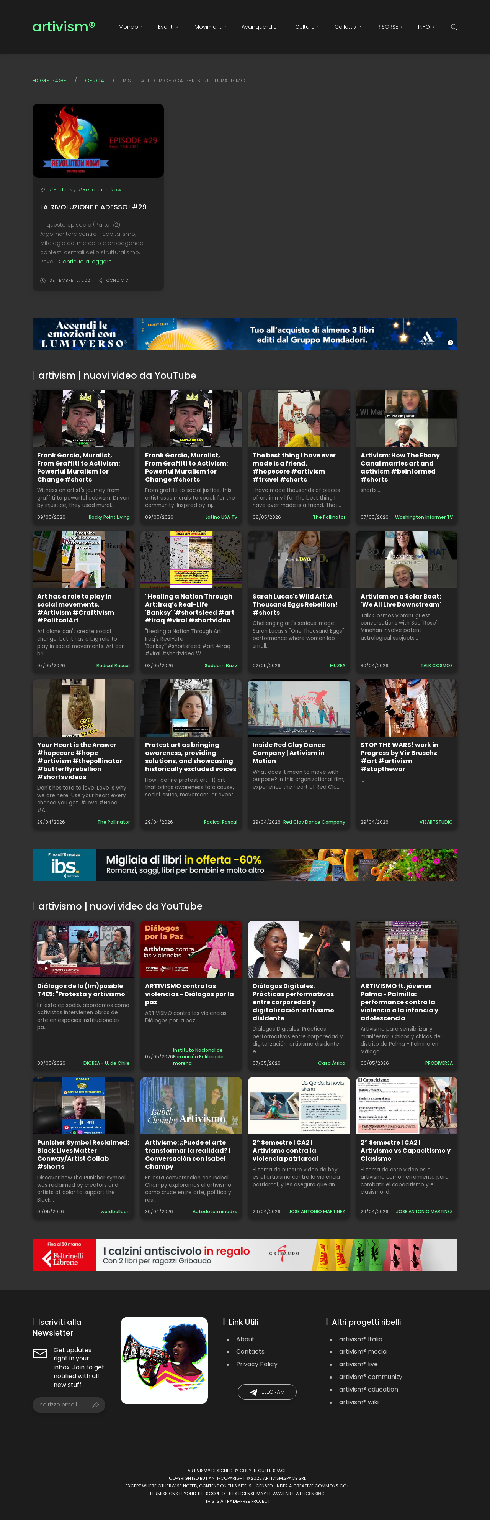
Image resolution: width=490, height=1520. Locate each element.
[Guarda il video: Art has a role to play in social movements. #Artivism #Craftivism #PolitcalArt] (83, 559)
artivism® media (363, 1351)
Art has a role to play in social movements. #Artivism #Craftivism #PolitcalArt (75, 608)
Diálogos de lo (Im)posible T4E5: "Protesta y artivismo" (82, 990)
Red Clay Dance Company (314, 822)
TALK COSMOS (436, 665)
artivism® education (368, 1389)
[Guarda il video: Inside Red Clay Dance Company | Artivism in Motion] (299, 708)
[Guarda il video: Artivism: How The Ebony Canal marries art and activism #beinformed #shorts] (407, 418)
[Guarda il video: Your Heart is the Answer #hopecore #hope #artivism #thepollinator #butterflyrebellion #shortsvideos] (83, 708)
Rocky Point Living (109, 517)
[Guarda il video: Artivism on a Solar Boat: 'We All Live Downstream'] (407, 559)
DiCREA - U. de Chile (106, 1063)
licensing (313, 1493)
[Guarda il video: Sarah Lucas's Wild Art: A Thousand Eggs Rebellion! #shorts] (299, 559)
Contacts (250, 1351)
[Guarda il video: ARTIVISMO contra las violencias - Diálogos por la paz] (191, 949)
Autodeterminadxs (215, 1211)
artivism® (64, 27)
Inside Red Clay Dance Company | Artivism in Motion (289, 752)
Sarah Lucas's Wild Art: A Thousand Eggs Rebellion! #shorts (295, 604)
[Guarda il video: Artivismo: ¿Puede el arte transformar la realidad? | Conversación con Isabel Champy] (191, 1105)
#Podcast (61, 189)
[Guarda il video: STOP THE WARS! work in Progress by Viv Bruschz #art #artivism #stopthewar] (407, 708)
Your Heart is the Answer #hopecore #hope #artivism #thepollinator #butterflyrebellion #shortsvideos (79, 760)
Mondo (131, 27)
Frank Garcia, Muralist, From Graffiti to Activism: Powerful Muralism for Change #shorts (78, 467)
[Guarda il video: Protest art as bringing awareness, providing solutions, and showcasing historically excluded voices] (191, 708)
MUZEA (337, 665)
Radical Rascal (113, 665)
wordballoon (115, 1211)
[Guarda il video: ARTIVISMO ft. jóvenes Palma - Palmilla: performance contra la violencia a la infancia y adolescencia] (407, 949)
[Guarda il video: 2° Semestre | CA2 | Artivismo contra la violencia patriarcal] (299, 1105)
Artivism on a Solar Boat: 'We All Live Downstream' (401, 600)
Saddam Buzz (221, 665)
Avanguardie (261, 27)
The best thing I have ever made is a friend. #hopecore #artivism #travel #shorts (294, 467)
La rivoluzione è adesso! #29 (93, 207)
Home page (50, 80)
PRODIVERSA (439, 1063)
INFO (426, 27)
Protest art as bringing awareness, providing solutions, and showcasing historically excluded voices (190, 756)
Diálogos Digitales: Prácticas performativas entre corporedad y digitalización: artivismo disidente (293, 1002)
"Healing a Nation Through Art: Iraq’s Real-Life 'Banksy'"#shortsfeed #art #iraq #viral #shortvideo (190, 608)
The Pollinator (329, 517)
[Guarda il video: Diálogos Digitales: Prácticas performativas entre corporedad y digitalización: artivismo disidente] (299, 949)
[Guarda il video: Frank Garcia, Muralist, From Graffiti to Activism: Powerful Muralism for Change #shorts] (83, 418)
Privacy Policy (257, 1364)
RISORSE (390, 27)
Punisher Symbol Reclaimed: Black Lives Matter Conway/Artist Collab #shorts (83, 1154)
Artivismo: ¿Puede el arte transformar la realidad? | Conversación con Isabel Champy (187, 1154)
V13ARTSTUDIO (436, 822)
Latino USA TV (221, 517)
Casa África (331, 1063)
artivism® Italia (360, 1339)
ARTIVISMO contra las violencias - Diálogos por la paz (189, 994)
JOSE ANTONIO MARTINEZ (317, 1211)
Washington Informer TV (424, 517)
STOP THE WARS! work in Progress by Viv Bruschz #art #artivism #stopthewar (399, 756)
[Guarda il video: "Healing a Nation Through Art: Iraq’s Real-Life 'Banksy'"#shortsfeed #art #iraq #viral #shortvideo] (191, 559)
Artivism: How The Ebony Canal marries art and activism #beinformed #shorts (400, 467)
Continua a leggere (85, 261)
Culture (307, 27)
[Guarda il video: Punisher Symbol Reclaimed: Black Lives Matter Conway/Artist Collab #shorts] (83, 1105)
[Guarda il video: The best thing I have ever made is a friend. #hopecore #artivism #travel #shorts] (299, 418)
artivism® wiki (359, 1402)
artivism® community (370, 1376)
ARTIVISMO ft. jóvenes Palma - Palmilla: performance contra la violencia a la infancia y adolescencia (399, 1002)
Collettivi (348, 27)
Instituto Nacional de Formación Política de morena (198, 1056)
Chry (246, 1470)
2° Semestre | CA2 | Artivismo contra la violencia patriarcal (285, 1150)
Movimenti (210, 27)
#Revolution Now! (100, 189)
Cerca (95, 80)
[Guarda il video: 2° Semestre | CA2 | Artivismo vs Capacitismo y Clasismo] (407, 1105)
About (245, 1339)
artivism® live (358, 1364)
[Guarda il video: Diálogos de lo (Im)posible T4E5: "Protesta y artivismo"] (83, 949)
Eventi (168, 27)
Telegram (267, 1392)
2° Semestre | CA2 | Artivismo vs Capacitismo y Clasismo (406, 1150)
